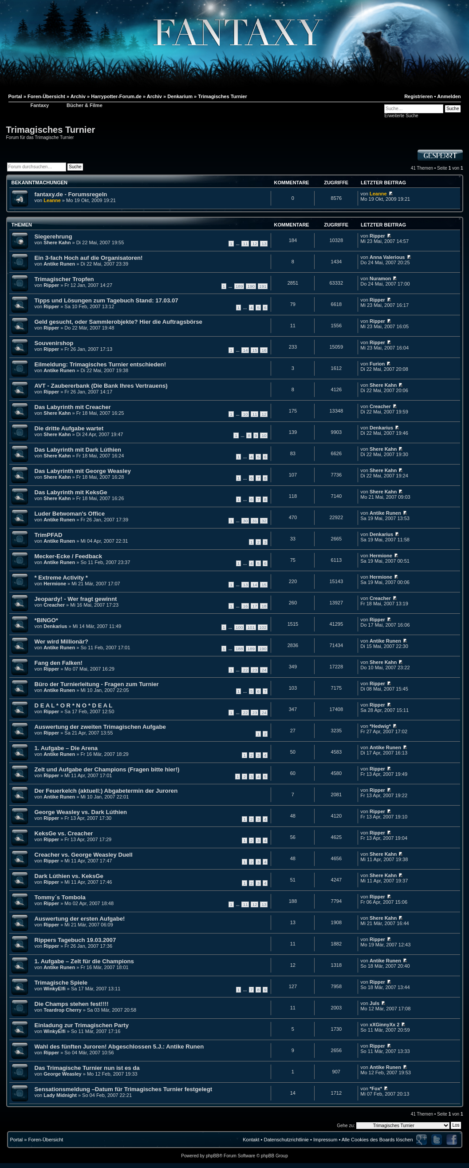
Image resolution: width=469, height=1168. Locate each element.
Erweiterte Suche (401, 115)
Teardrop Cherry (62, 1010)
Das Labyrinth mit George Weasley (83, 471)
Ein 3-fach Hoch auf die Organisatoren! (89, 257)
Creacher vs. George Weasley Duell (84, 854)
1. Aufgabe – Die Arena (66, 748)
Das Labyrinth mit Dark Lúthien (78, 449)
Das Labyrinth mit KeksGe (71, 492)
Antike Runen (59, 263)
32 (263, 520)
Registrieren (418, 96)
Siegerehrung (53, 236)
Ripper (377, 235)
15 (254, 350)
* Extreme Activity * (61, 577)
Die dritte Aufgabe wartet (69, 428)
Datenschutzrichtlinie (286, 1139)
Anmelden (449, 96)
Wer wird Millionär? (61, 641)
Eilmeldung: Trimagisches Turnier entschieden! (100, 364)
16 (263, 350)
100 (239, 627)
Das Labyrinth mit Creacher (73, 407)
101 (250, 627)
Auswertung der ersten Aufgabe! (80, 918)
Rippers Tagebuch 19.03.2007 (75, 940)
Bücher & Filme (84, 105)
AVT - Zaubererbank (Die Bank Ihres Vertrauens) (101, 385)
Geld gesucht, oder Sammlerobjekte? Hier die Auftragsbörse (118, 321)
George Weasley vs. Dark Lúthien (81, 812)
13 (263, 243)
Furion (377, 363)
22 (245, 669)
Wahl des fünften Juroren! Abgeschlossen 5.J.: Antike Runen (119, 1046)
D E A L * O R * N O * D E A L (74, 705)
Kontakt (251, 1139)
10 (245, 414)
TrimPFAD (49, 535)
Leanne (52, 200)
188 (239, 648)
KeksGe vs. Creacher (64, 833)
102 (262, 627)
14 (245, 350)
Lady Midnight (60, 1095)
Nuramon (380, 278)
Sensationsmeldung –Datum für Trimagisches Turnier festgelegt (124, 1089)
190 (250, 286)
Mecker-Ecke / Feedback (68, 556)
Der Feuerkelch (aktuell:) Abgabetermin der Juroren (106, 790)
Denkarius (381, 427)
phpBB (212, 1155)
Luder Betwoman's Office (70, 513)
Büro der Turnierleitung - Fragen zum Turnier (97, 684)
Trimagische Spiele (61, 982)
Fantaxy (40, 105)
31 (254, 520)
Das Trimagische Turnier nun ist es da (87, 1068)
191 (262, 286)
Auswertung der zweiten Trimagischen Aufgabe (100, 726)
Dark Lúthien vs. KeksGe (69, 876)
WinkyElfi (54, 988)
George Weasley (62, 1074)
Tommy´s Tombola (60, 897)
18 (263, 606)
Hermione (381, 555)
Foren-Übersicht (45, 1139)
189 (239, 286)
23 (254, 669)
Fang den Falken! (59, 662)
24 (263, 669)
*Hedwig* (380, 726)
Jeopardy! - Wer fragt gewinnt (76, 599)
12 (254, 243)
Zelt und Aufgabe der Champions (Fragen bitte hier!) (107, 769)
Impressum (325, 1139)
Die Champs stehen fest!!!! (72, 1004)
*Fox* (376, 1088)
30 (245, 520)
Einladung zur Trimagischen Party (82, 1025)
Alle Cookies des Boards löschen (377, 1139)
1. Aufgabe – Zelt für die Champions (84, 961)
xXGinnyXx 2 (384, 1024)
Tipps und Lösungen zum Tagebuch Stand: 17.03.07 (106, 300)
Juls (374, 1003)
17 (254, 606)
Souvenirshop (54, 343)
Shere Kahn (57, 242)
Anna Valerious (387, 257)
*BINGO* (47, 620)
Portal (16, 1139)
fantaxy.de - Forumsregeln (71, 194)
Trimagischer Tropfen (64, 279)
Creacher (380, 406)
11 (245, 243)
